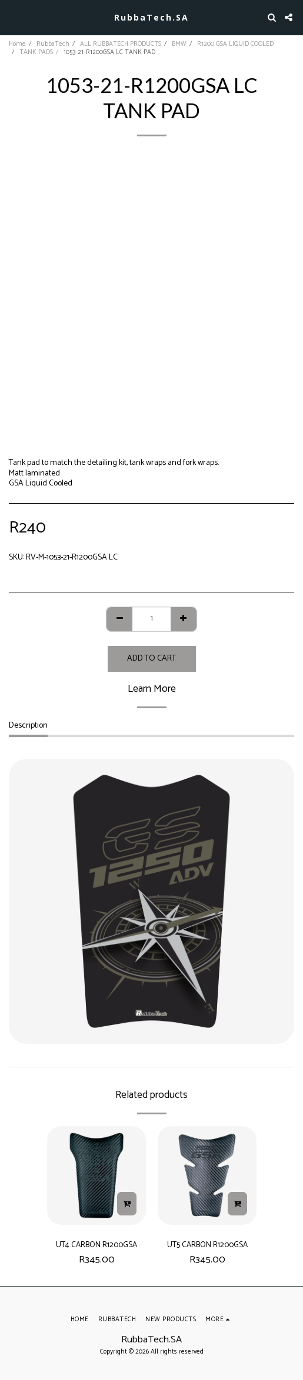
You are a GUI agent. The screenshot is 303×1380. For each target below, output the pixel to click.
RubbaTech (52, 44)
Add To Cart (151, 658)
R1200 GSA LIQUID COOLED (235, 44)
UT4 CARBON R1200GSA (96, 1245)
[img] (96, 1175)
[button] (13, 17)
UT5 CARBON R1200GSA (207, 1245)
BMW (179, 44)
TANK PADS (36, 52)
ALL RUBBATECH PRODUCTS (120, 44)
